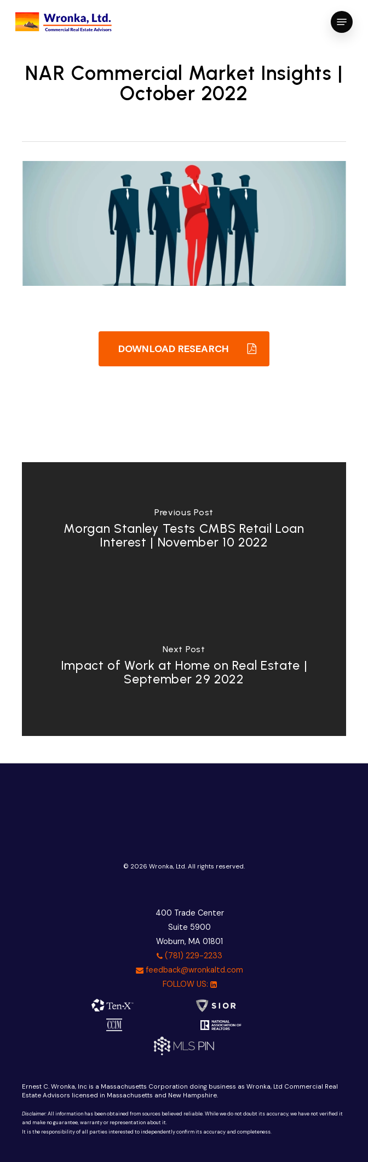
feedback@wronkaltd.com (189, 970)
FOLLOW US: (190, 984)
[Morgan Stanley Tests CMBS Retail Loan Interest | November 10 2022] (184, 530)
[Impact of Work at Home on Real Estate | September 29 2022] (184, 667)
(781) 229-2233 (189, 955)
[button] (342, 21)
